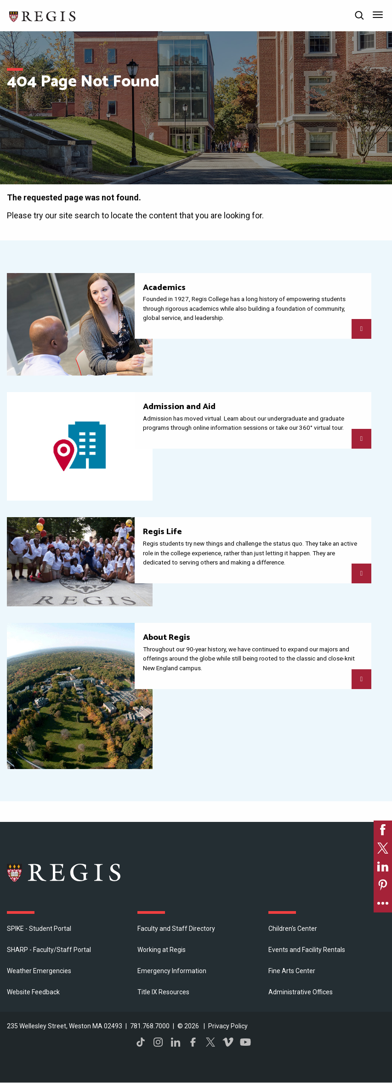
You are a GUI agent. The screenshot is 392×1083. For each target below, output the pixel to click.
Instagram (158, 1042)
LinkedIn (175, 1042)
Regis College (64, 872)
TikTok (140, 1042)
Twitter (210, 1042)
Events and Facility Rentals (306, 949)
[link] (383, 830)
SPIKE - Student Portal (39, 928)
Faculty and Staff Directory (176, 928)
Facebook (193, 1042)
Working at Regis (161, 949)
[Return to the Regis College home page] (42, 15)
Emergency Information (171, 971)
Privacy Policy (228, 1026)
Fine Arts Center (291, 971)
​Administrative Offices (300, 992)
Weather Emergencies (39, 971)
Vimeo (227, 1042)
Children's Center (292, 928)
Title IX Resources (163, 992)
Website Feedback (33, 992)
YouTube (245, 1042)
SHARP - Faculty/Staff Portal (49, 949)
